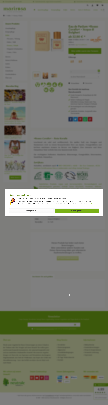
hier (92, 204)
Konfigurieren (31, 211)
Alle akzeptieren (77, 211)
